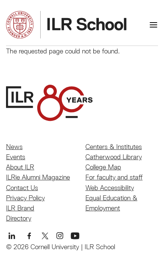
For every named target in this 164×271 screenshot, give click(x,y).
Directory (18, 218)
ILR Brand (20, 208)
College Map (103, 167)
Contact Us (22, 187)
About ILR (20, 167)
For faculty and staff (114, 177)
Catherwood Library (113, 156)
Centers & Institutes (113, 146)
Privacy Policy (25, 197)
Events (15, 156)
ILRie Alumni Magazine (38, 177)
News (14, 146)
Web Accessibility (109, 187)
